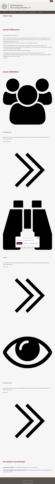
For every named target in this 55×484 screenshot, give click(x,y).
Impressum (31, 480)
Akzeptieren (19, 243)
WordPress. (31, 483)
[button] (37, 238)
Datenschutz (24, 480)
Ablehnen (25, 243)
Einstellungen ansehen (34, 243)
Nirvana (27, 483)
